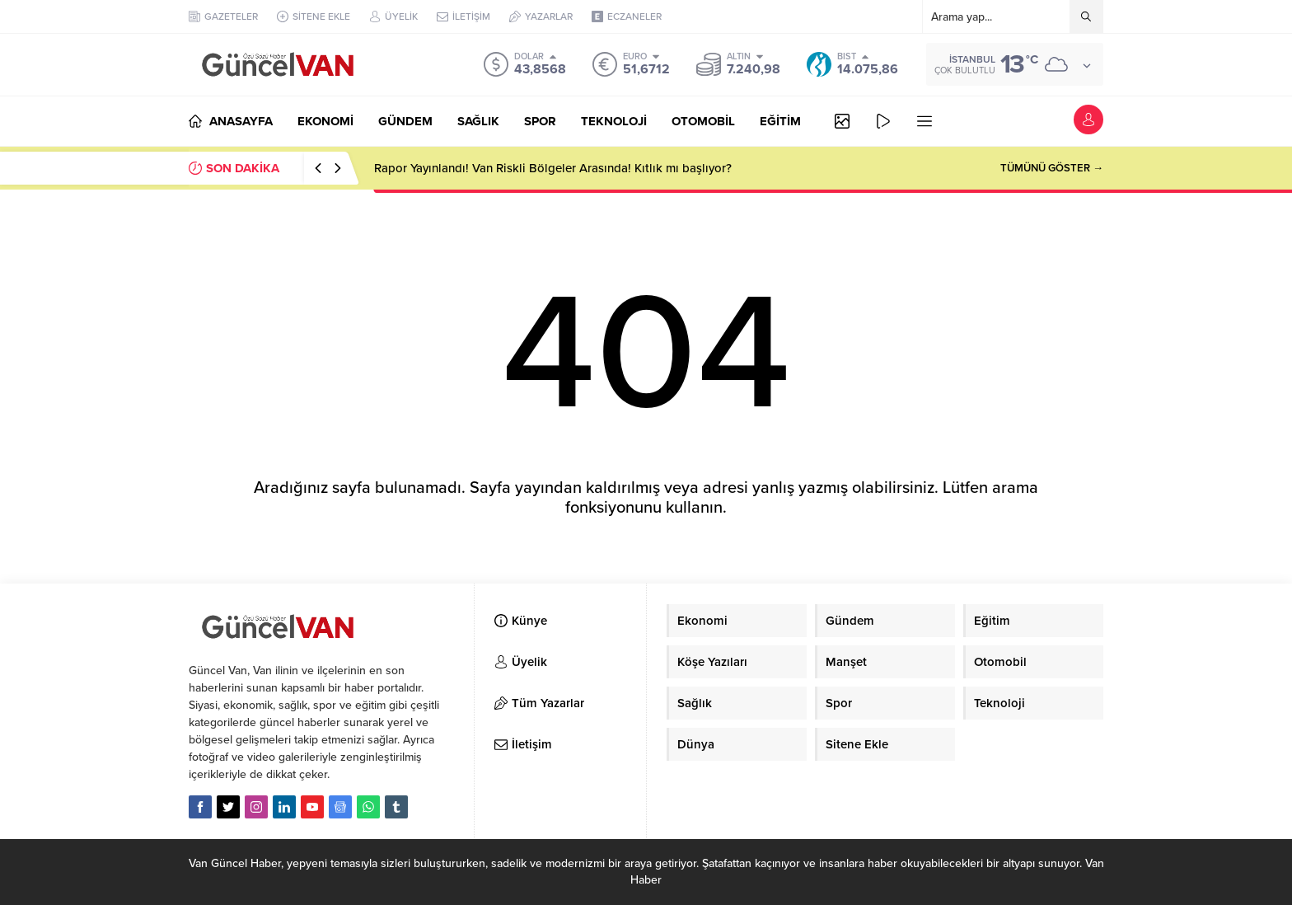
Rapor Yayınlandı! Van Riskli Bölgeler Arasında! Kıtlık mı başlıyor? (553, 168)
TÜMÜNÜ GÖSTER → (1051, 168)
